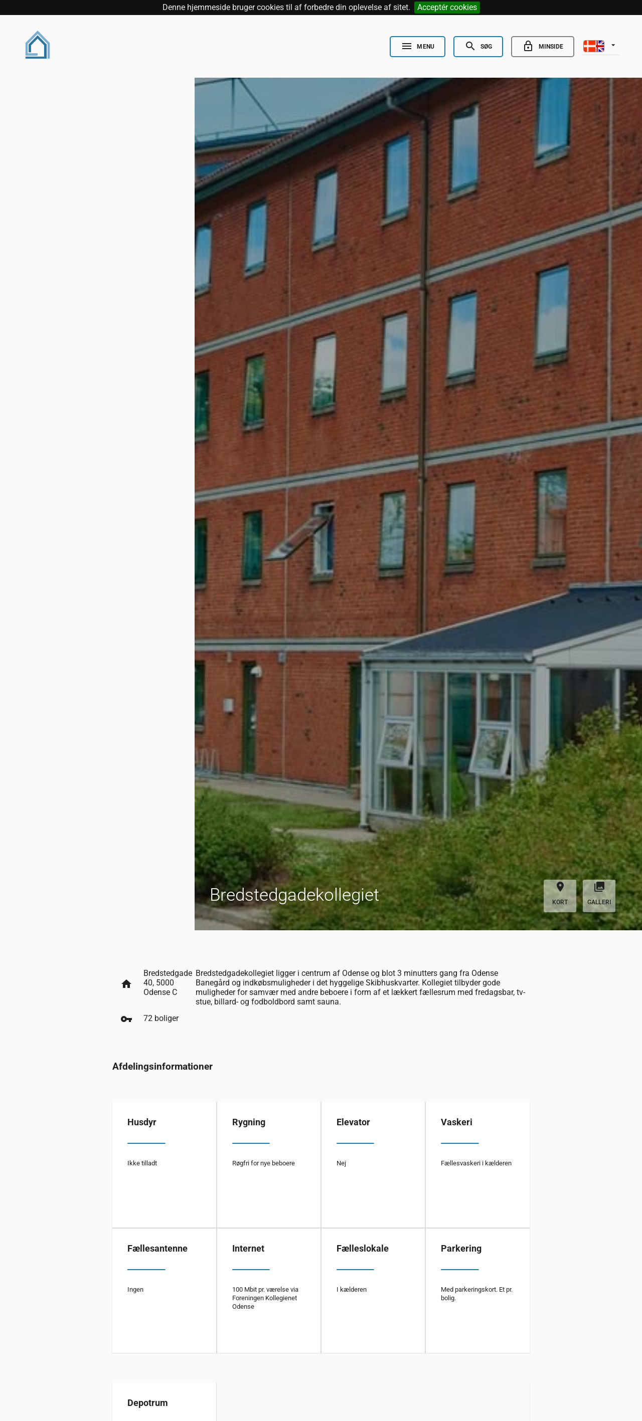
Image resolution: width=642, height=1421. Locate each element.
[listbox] (600, 45)
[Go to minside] (542, 46)
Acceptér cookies (447, 7)
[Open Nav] (417, 46)
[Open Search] (478, 46)
